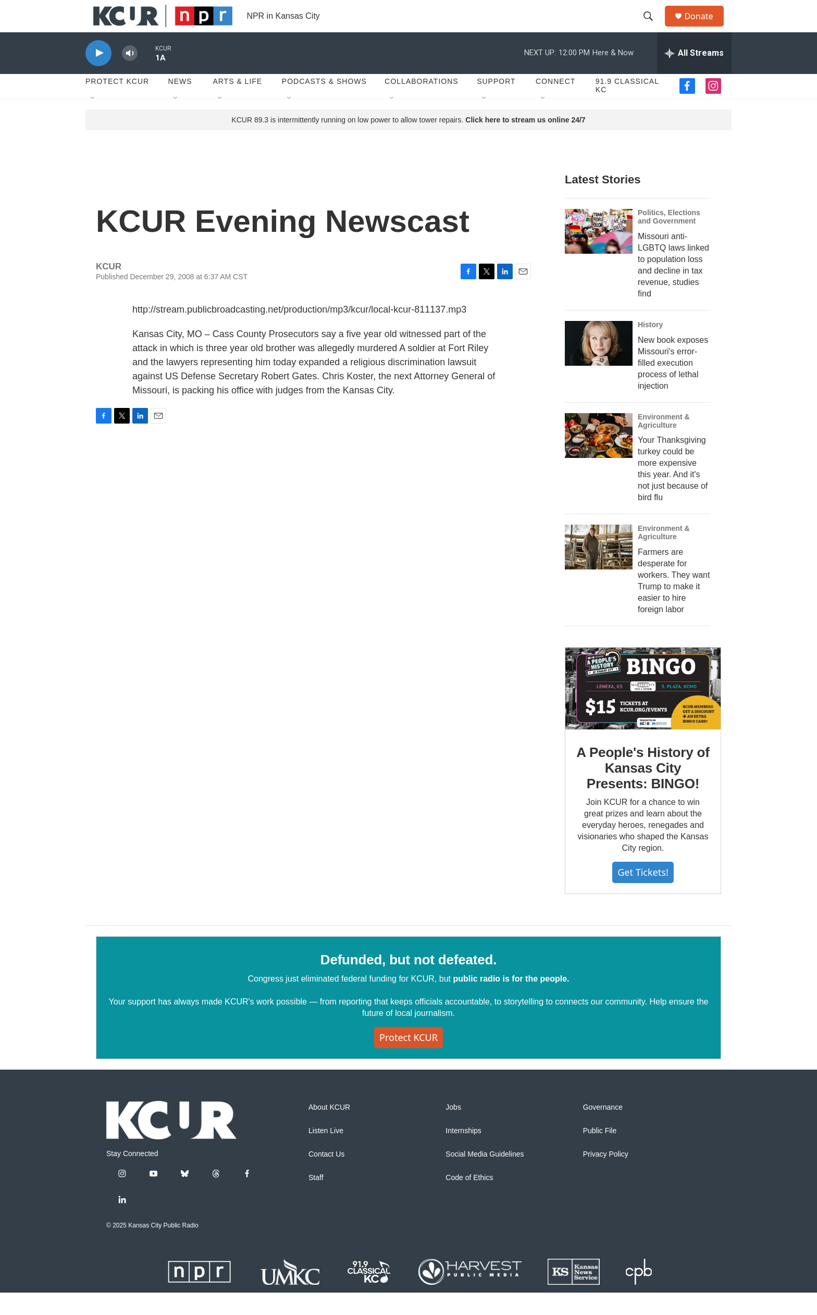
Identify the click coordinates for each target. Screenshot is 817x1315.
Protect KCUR (117, 104)
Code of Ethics (469, 1200)
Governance (603, 1130)
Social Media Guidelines (484, 1177)
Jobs (453, 1130)
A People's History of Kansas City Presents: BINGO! (642, 790)
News (180, 104)
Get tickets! (642, 895)
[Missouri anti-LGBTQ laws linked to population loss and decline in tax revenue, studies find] (599, 253)
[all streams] (694, 75)
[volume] (130, 76)
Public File (600, 1153)
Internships (463, 1153)
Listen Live (325, 1153)
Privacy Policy (605, 1177)
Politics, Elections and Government (669, 239)
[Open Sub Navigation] (93, 121)
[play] (98, 76)
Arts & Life (237, 104)
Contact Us (326, 1177)
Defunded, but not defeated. (408, 982)
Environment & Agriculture (664, 443)
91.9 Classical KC (627, 108)
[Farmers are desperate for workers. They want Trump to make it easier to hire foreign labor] (599, 570)
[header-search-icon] (653, 27)
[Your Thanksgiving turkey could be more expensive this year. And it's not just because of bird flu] (599, 458)
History (650, 347)
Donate (705, 27)
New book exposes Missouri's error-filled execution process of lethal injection (673, 385)
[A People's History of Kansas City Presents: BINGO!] (643, 711)
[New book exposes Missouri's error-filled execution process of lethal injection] (599, 365)
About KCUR (329, 1130)
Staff (316, 1200)
